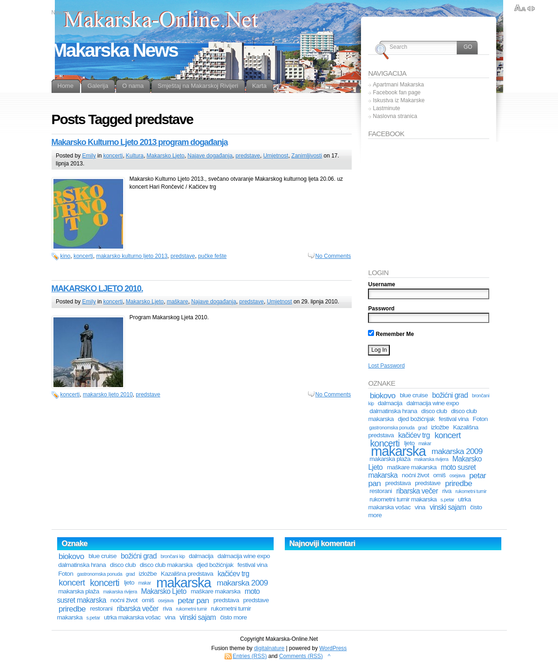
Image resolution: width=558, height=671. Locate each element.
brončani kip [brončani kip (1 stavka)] (173, 556)
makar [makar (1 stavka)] (144, 582)
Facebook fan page (396, 92)
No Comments (333, 256)
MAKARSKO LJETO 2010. (97, 288)
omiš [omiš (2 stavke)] (439, 475)
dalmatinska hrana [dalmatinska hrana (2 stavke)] (393, 411)
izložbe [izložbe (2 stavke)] (440, 427)
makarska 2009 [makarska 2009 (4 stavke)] (457, 451)
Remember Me (391, 334)
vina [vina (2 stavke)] (420, 507)
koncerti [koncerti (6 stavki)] (104, 583)
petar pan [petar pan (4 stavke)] (193, 600)
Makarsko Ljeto (165, 155)
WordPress (333, 648)
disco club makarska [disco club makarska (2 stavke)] (166, 564)
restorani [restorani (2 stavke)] (380, 490)
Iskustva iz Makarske (398, 100)
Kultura (135, 155)
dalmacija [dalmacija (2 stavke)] (390, 403)
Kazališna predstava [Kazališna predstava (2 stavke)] (187, 573)
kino (65, 256)
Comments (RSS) (301, 656)
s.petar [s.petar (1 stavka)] (447, 499)
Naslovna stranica (395, 116)
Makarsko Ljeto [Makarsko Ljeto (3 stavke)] (164, 591)
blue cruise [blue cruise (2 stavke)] (414, 395)
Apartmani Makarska (398, 84)
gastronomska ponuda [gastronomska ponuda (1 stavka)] (391, 427)
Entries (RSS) (250, 656)
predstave (248, 155)
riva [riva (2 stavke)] (447, 490)
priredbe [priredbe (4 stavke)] (458, 483)
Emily (89, 155)
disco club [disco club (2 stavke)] (434, 411)
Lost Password (386, 365)
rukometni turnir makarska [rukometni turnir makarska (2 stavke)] (403, 499)
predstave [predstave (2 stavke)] (427, 483)
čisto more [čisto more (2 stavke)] (233, 617)
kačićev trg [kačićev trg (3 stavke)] (414, 435)
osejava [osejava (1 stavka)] (457, 475)
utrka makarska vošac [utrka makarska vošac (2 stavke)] (132, 617)
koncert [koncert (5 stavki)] (447, 435)
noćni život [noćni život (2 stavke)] (415, 475)
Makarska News (115, 50)
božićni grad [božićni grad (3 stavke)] (450, 395)
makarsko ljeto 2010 (107, 394)
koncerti (113, 155)
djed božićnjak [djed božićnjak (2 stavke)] (416, 418)
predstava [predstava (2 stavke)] (398, 483)
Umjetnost (275, 155)
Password (381, 308)
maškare (177, 301)
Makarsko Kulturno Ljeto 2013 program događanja (140, 142)
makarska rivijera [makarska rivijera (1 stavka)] (431, 459)
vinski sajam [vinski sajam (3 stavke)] (448, 507)
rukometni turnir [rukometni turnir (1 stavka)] (470, 491)
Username (381, 284)
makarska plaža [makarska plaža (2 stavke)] (389, 458)
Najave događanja (210, 155)
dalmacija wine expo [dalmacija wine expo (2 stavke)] (433, 403)
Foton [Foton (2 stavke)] (480, 418)
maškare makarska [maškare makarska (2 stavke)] (412, 467)
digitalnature (269, 648)
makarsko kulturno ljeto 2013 (131, 256)
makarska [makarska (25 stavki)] (398, 451)
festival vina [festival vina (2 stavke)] (453, 418)
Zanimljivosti (306, 155)
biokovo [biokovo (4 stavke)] (382, 395)
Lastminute (386, 108)
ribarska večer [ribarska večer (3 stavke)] (417, 491)
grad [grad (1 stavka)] (422, 427)
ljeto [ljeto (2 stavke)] (129, 582)
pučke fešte (212, 256)
